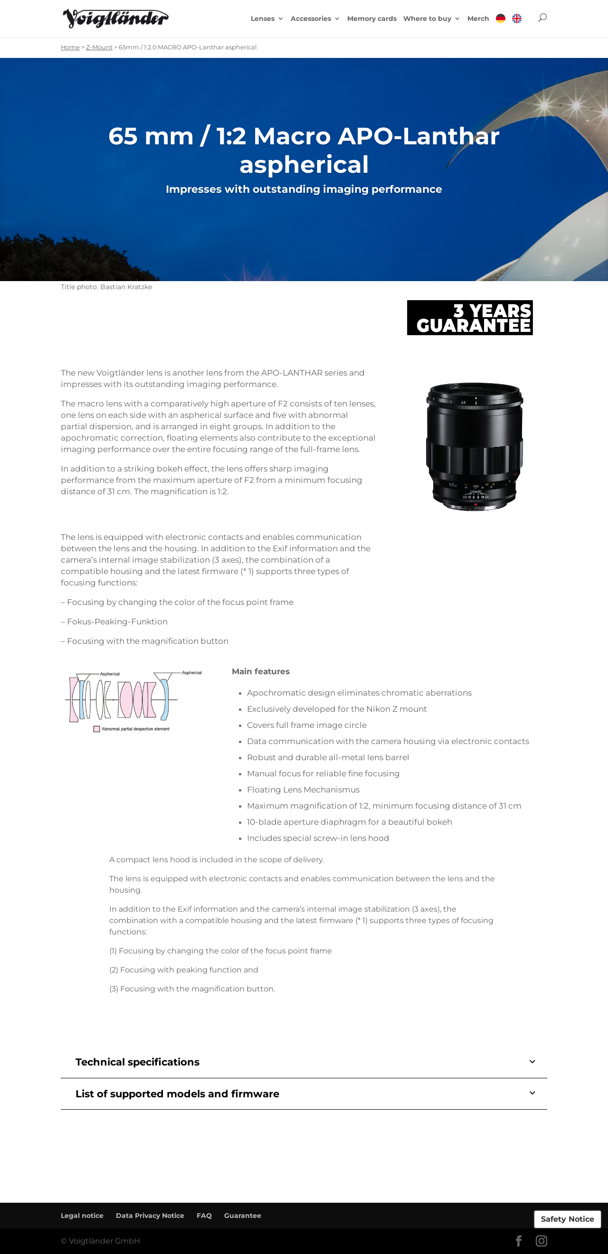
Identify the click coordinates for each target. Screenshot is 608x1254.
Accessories (311, 19)
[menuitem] (500, 25)
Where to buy (427, 19)
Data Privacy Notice (150, 1215)
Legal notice (82, 1215)
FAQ (204, 1215)
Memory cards (372, 19)
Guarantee (242, 1215)
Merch (478, 19)
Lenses (263, 19)
